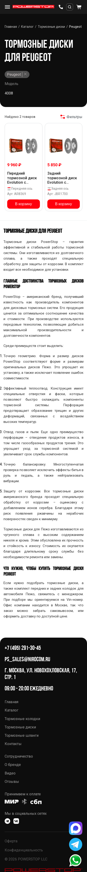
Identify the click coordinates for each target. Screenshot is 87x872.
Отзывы (12, 781)
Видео (10, 773)
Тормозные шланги (22, 735)
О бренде (13, 764)
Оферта (11, 841)
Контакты (13, 744)
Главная (11, 702)
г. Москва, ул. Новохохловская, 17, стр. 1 (41, 673)
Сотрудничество (19, 756)
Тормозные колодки (22, 719)
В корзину (23, 204)
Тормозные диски (20, 727)
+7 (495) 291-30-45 (23, 648)
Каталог (11, 710)
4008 (9, 93)
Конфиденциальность (24, 850)
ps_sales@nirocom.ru (27, 659)
